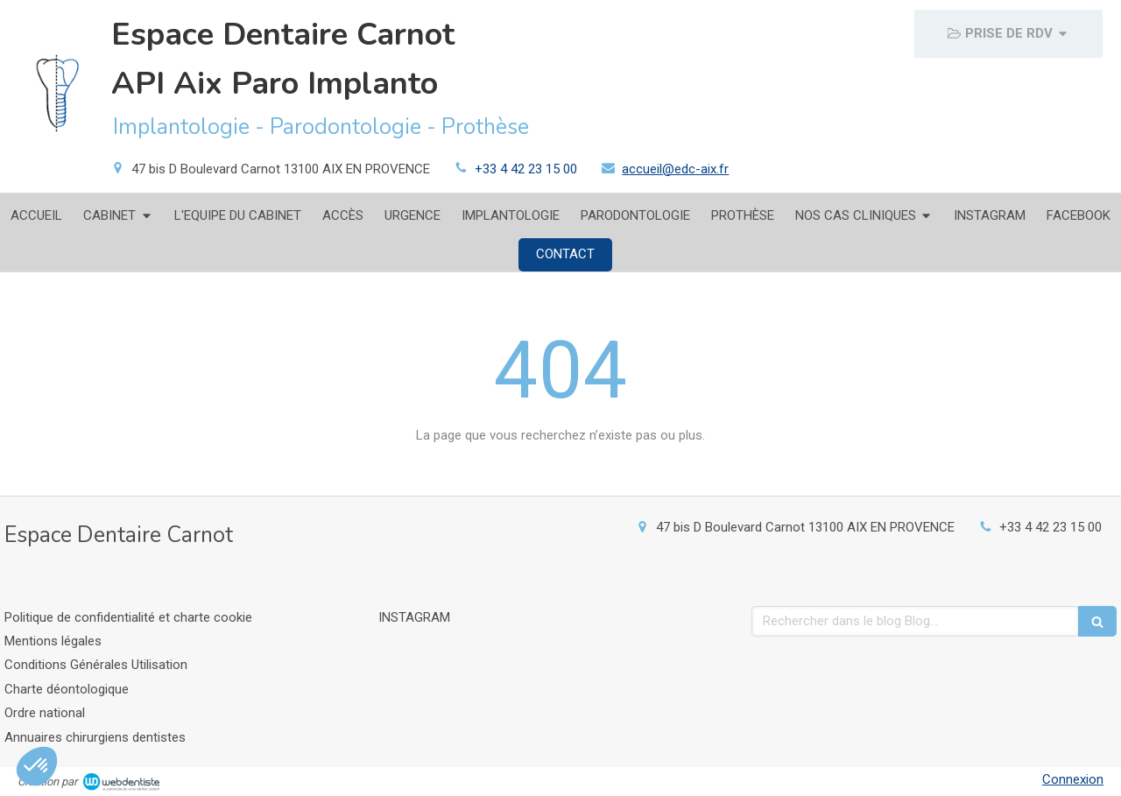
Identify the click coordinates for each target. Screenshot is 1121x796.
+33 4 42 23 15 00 (526, 169)
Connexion (1072, 779)
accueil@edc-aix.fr (675, 169)
